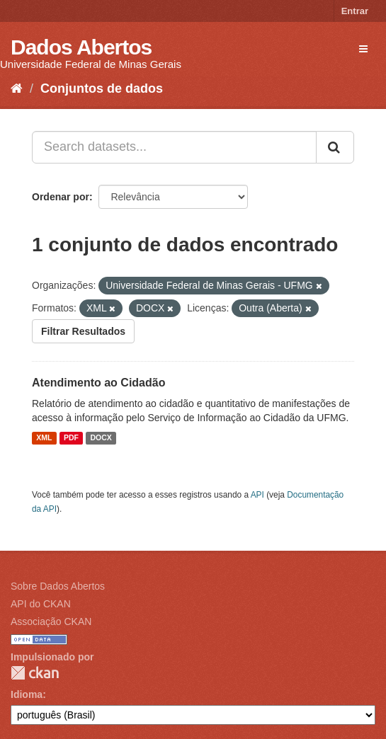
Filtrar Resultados (83, 331)
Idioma (26, 694)
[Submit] (335, 147)
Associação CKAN (51, 621)
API (257, 495)
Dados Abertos (81, 47)
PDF (71, 438)
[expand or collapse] (363, 49)
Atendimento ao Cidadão (98, 383)
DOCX (100, 438)
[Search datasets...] (174, 147)
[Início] (17, 88)
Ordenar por (60, 196)
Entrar (354, 11)
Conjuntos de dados (101, 88)
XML (44, 438)
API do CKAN (41, 603)
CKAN (35, 672)
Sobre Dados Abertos (58, 586)
